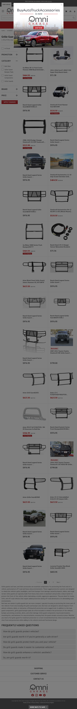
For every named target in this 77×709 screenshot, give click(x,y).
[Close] (38, 5)
